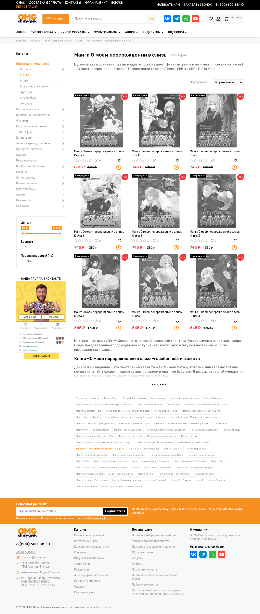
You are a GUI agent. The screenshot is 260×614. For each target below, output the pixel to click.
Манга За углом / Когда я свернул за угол (194, 417)
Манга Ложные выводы (203, 429)
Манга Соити (218, 461)
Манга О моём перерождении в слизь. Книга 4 (215, 314)
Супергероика (41, 178)
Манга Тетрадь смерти (89, 473)
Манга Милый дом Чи (122, 436)
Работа (137, 564)
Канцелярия (41, 138)
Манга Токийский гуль (120, 473)
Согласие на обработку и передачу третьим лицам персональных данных (158, 592)
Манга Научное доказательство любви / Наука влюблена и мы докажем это (105, 442)
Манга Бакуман (213, 398)
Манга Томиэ (145, 473)
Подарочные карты (145, 569)
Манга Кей (222, 423)
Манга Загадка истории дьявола (95, 423)
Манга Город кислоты (118, 417)
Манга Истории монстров (134, 423)
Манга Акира (158, 398)
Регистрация (27, 7)
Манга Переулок (196, 448)
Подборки (41, 206)
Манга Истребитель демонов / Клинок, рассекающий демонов (183, 423)
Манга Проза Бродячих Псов (166, 455)
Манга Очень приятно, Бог (144, 448)
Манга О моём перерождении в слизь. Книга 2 (157, 314)
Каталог (54, 18)
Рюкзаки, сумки (26, 160)
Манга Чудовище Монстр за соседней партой (139, 480)
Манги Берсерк (216, 480)
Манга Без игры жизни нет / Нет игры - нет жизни (105, 404)
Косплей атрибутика (41, 166)
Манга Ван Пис (114, 410)
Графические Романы (34, 86)
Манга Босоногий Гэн (88, 410)
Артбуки (26, 92)
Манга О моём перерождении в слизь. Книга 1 (99, 314)
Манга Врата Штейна (88, 417)
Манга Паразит (173, 448)
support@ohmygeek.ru (36, 557)
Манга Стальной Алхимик (113, 467)
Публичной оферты (100, 518)
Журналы (26, 103)
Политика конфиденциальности (154, 535)
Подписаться (115, 511)
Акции (21, 32)
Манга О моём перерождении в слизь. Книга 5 (157, 234)
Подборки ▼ (177, 32)
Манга (24, 75)
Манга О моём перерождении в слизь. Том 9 (157, 153)
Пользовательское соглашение (153, 547)
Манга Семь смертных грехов (119, 461)
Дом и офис (41, 132)
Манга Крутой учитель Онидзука (165, 429)
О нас (20, 2)
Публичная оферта (145, 584)
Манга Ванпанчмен (138, 410)
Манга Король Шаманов (128, 429)
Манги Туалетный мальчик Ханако (122, 486)
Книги (43, 81)
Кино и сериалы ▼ (75, 32)
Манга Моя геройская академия (158, 436)
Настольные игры (41, 109)
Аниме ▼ (132, 32)
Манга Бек (174, 404)
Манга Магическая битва (91, 436)
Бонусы (117, 2)
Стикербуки (28, 98)
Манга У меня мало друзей (173, 473)
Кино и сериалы (41, 183)
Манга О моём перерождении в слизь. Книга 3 (215, 234)
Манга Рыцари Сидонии (201, 455)
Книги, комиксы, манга (41, 64)
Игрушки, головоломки (41, 126)
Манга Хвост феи (204, 473)
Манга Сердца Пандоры (155, 461)
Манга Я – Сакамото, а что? (187, 480)
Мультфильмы (41, 189)
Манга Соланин (85, 467)
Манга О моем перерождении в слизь (100, 448)
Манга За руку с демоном (150, 417)
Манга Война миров (165, 410)
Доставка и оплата (45, 2)
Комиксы (43, 69)
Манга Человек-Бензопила (92, 480)
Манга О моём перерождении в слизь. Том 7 (215, 153)
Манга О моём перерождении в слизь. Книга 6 (99, 234)
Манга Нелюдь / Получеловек (155, 442)
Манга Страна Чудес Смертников (152, 467)
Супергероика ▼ (43, 32)
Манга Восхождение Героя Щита (201, 410)
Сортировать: (199, 82)
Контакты (73, 2)
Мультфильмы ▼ (107, 32)
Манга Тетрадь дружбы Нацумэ (195, 467)
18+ (27, 247)
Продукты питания (41, 149)
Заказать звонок (198, 5)
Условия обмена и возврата (151, 541)
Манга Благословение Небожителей (206, 404)
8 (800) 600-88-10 (230, 5)
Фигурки (41, 121)
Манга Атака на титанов (185, 398)
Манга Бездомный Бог (151, 404)
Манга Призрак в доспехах (91, 455)
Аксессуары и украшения (41, 143)
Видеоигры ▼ (153, 32)
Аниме (41, 195)
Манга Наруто (189, 436)
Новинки (22, 172)
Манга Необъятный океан (193, 442)
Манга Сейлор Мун (87, 461)
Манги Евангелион (87, 486)
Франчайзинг (96, 2)
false (28, 261)
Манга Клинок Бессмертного (92, 429)
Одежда (41, 155)
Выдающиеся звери (88, 398)
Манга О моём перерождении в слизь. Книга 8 (99, 153)
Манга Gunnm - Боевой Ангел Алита (125, 398)
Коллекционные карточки (33, 115)
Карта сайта (103, 607)
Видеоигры (41, 200)
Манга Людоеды (231, 429)
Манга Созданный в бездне (190, 461)
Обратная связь (143, 552)
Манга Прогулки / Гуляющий (128, 455)
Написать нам (168, 5)
